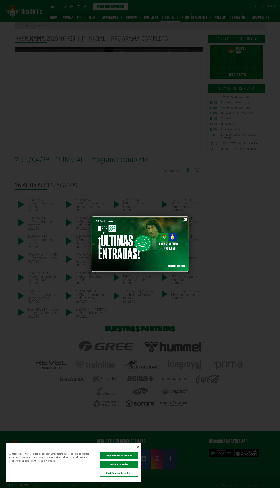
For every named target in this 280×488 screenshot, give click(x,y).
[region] (73, 462)
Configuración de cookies (118, 473)
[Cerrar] (138, 447)
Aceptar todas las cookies (119, 455)
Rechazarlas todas (119, 464)
